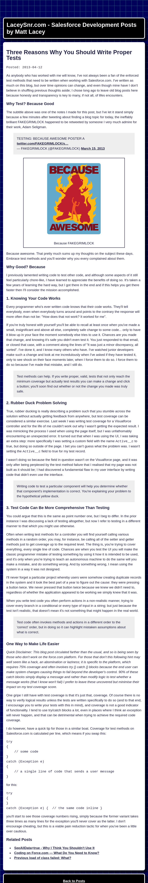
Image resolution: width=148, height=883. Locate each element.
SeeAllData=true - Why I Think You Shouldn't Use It (54, 848)
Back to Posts (74, 881)
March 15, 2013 (93, 148)
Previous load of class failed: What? (42, 858)
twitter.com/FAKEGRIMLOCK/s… (42, 143)
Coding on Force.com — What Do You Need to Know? (56, 853)
